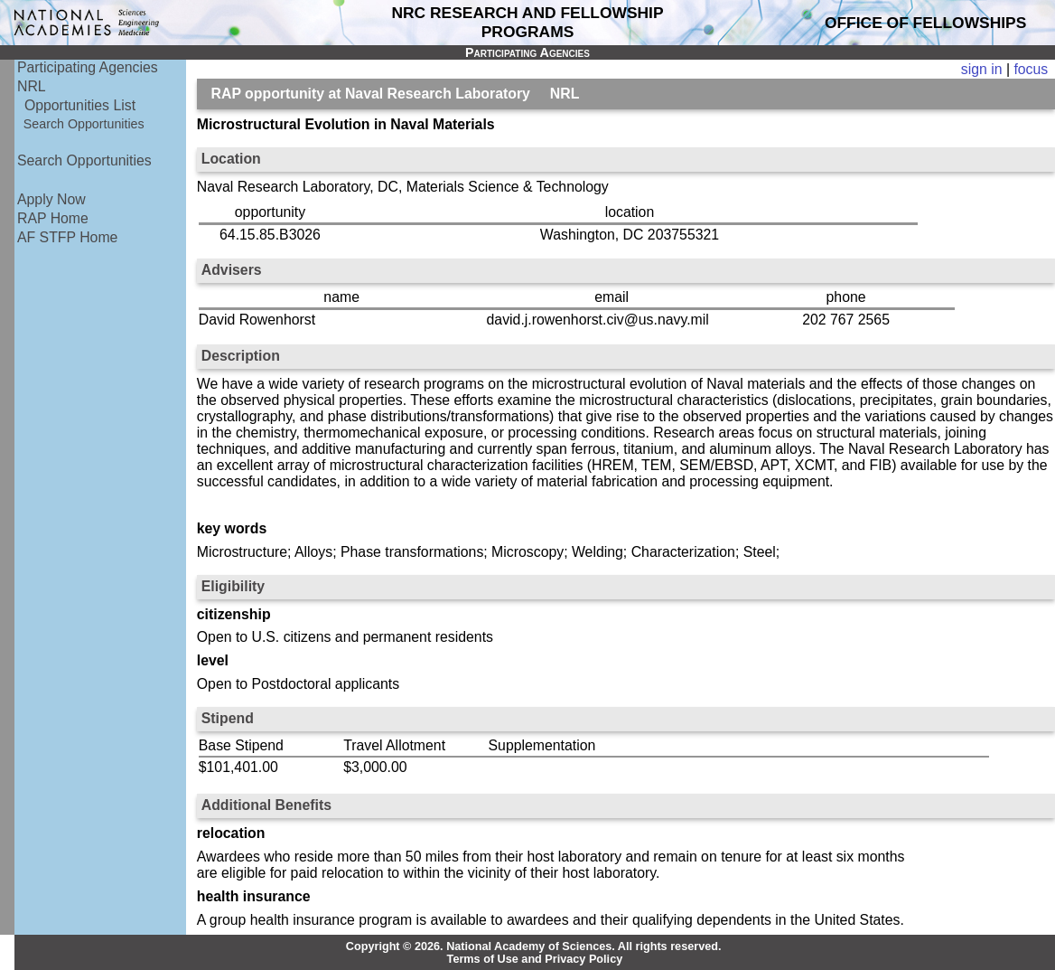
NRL (31, 86)
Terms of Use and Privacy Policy (535, 959)
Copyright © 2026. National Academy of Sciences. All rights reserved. (534, 946)
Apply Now (51, 199)
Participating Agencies (87, 67)
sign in (982, 69)
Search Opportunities (84, 124)
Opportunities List (79, 105)
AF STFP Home (67, 237)
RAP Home (53, 218)
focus (1030, 69)
